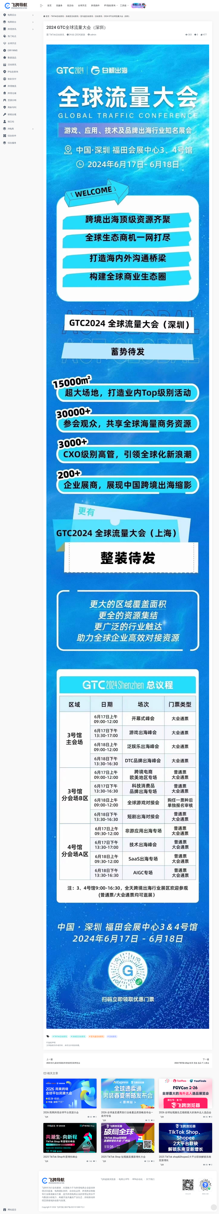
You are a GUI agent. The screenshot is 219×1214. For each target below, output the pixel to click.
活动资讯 (98, 16)
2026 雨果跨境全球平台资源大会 (61, 1112)
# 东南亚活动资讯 (78, 1036)
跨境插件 (95, 5)
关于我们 (150, 1179)
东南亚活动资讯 (72, 16)
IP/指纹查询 (109, 5)
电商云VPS (124, 1179)
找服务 (59, 5)
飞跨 (46, 1117)
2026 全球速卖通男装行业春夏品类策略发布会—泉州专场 (127, 1114)
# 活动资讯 (112, 1036)
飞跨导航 (60, 1207)
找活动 (70, 5)
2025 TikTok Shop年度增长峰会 (60, 1156)
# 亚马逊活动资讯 (96, 1036)
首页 (49, 5)
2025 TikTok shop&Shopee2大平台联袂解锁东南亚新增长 (185, 1158)
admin (92, 34)
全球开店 (82, 5)
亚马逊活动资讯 (86, 16)
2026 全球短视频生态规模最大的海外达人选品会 (185, 1112)
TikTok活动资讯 (57, 16)
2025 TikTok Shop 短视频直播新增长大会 (123, 1156)
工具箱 (123, 5)
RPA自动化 (137, 1179)
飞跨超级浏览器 (108, 1179)
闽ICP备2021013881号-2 (74, 1207)
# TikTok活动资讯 (60, 1036)
